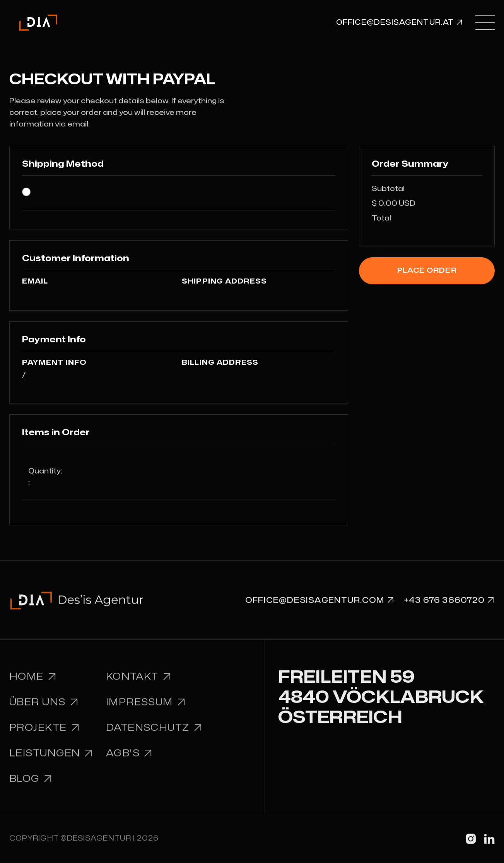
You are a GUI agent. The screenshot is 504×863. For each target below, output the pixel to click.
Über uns (44, 707)
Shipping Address (224, 281)
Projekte (44, 732)
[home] (38, 22)
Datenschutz (154, 732)
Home (33, 682)
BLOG (31, 783)
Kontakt (139, 682)
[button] (485, 22)
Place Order (427, 270)
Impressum (146, 707)
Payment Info (54, 362)
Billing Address (220, 362)
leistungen (51, 758)
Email (35, 281)
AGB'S (129, 758)
